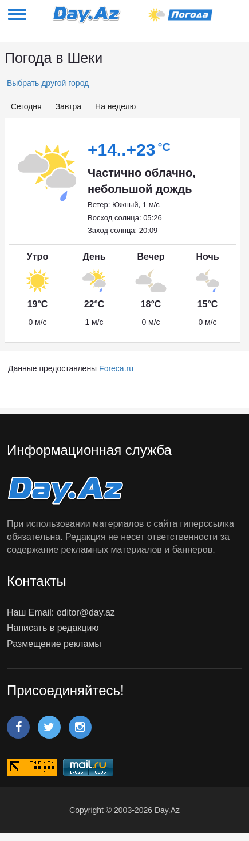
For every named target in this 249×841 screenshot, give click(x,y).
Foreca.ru (116, 368)
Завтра (68, 106)
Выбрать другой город (47, 83)
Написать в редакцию (52, 628)
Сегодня (26, 106)
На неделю (115, 106)
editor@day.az (86, 612)
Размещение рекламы (54, 644)
